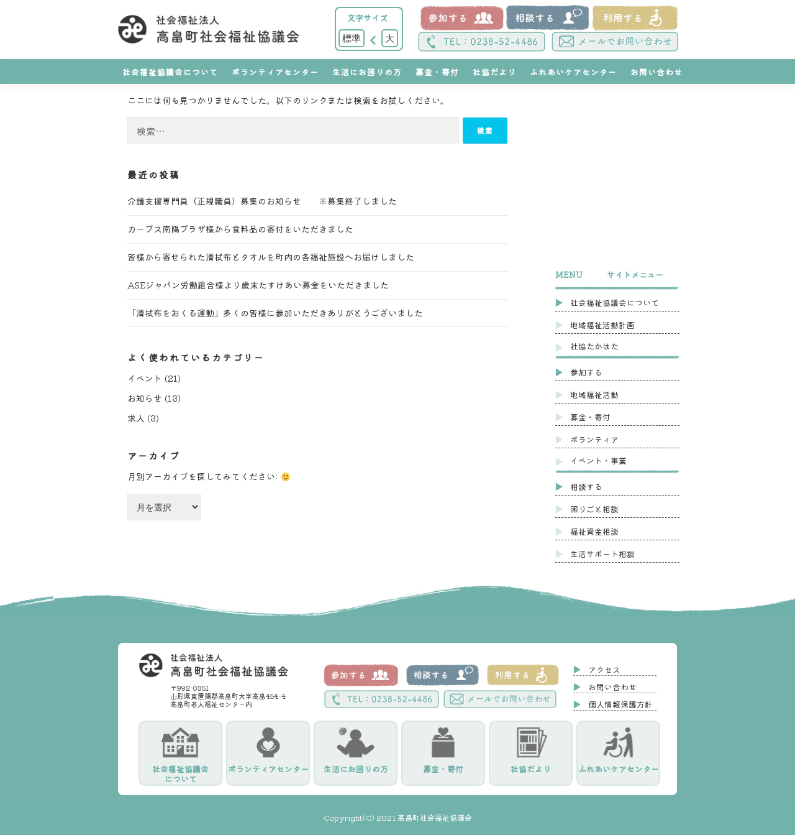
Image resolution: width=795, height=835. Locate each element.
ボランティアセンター (275, 72)
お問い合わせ (656, 72)
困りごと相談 (594, 509)
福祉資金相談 (594, 531)
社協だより (494, 72)
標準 (351, 38)
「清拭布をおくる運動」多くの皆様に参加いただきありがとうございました (275, 313)
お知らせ (144, 398)
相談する (586, 486)
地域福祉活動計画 (602, 325)
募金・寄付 (437, 72)
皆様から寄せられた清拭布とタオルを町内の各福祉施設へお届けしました (270, 257)
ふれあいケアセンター (573, 72)
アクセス (604, 669)
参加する (586, 372)
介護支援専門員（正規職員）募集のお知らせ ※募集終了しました (262, 201)
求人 (136, 418)
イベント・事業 (598, 460)
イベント (144, 378)
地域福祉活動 (594, 394)
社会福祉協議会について (170, 72)
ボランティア (594, 439)
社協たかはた (594, 346)
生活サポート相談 (602, 554)
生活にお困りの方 (367, 72)
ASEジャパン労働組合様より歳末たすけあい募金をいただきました (258, 285)
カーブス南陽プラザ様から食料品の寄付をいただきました (240, 229)
